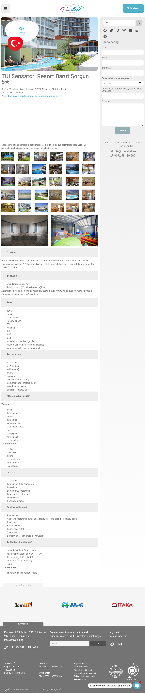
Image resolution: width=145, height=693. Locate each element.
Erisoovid (106, 101)
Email (104, 58)
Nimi (104, 47)
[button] (105, 30)
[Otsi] (119, 23)
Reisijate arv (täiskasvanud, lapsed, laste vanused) (122, 90)
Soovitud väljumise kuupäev (115, 78)
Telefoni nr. (107, 68)
